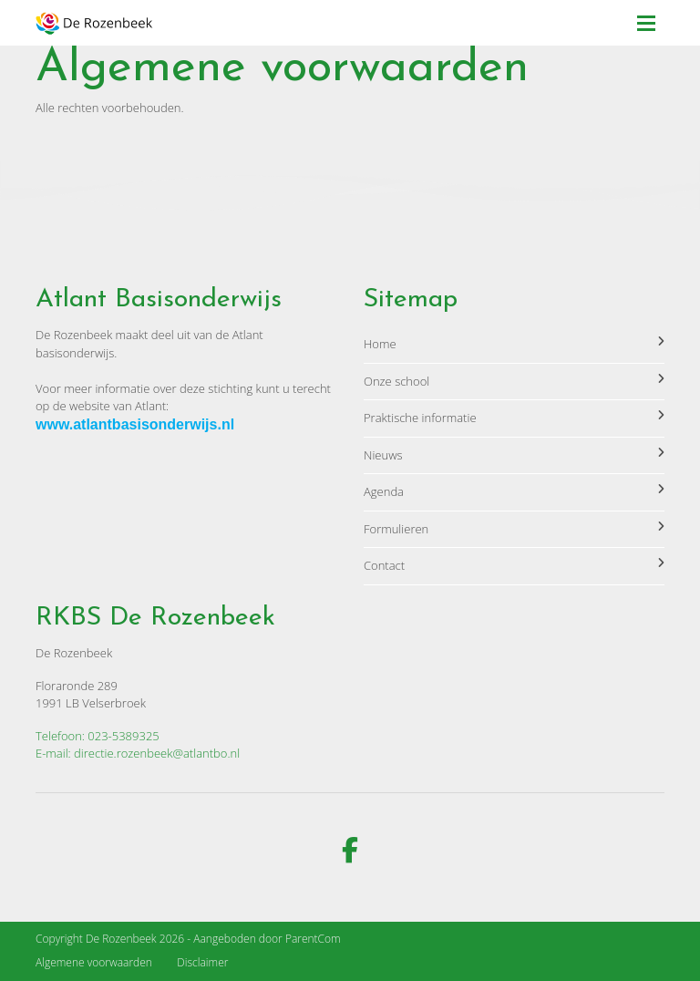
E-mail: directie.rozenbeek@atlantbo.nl (138, 753)
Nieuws (514, 455)
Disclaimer (202, 962)
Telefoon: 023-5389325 (98, 736)
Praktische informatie (514, 417)
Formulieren (514, 529)
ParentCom (313, 938)
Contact (514, 565)
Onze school (514, 381)
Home (514, 344)
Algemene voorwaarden (94, 962)
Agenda (514, 491)
